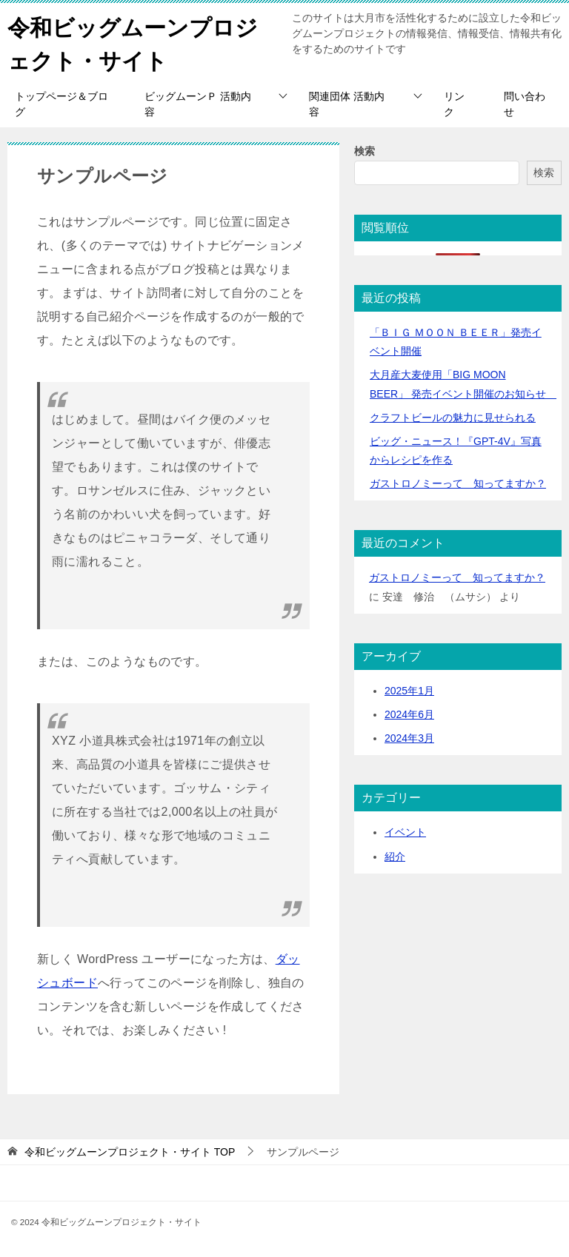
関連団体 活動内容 (347, 104)
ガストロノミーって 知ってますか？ (458, 483)
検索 (364, 151)
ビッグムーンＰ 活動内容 (197, 104)
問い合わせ (524, 104)
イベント (405, 832)
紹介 (395, 856)
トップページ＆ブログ (61, 104)
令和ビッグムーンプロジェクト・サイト (132, 42)
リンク (454, 104)
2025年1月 (409, 691)
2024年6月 (409, 714)
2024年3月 (409, 738)
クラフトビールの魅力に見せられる (453, 417)
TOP (129, 1152)
